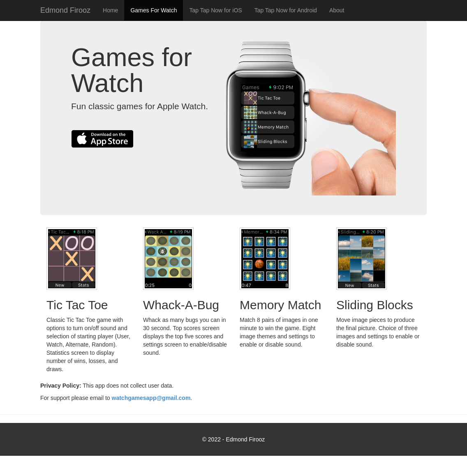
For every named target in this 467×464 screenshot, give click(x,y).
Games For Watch (153, 10)
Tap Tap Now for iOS (215, 10)
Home (110, 10)
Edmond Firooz (65, 10)
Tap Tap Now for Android (285, 10)
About (336, 10)
